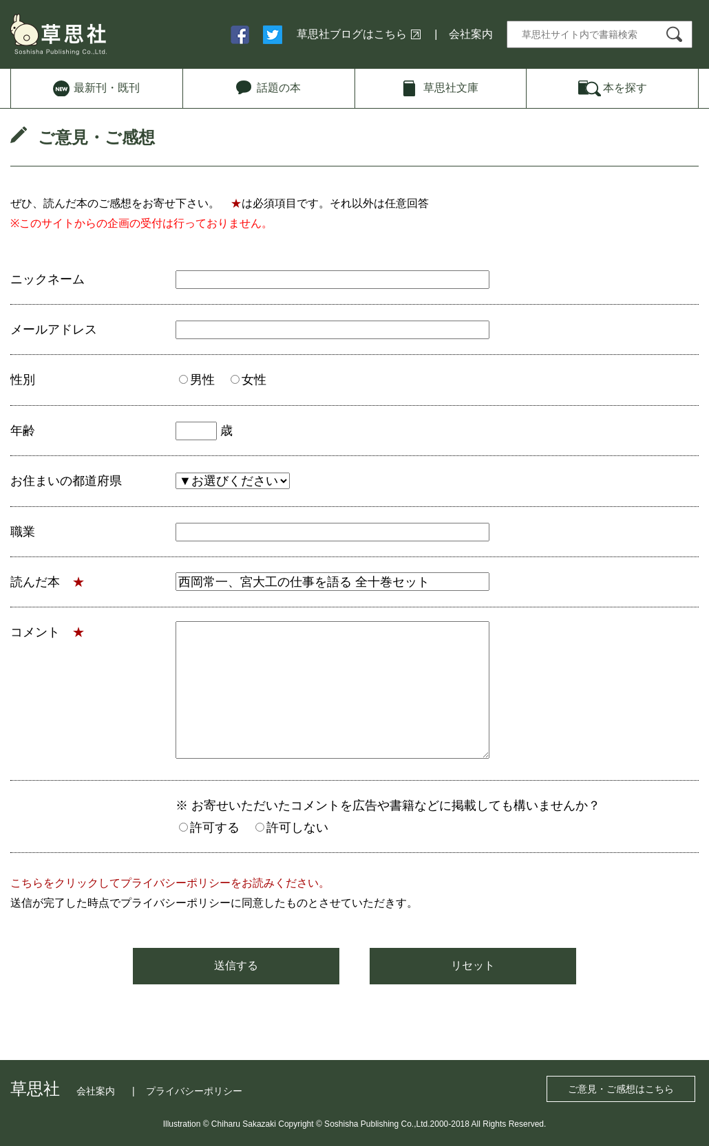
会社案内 (471, 34)
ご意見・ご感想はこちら (621, 1088)
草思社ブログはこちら (352, 34)
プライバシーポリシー (194, 1090)
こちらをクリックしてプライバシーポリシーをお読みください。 (170, 883)
